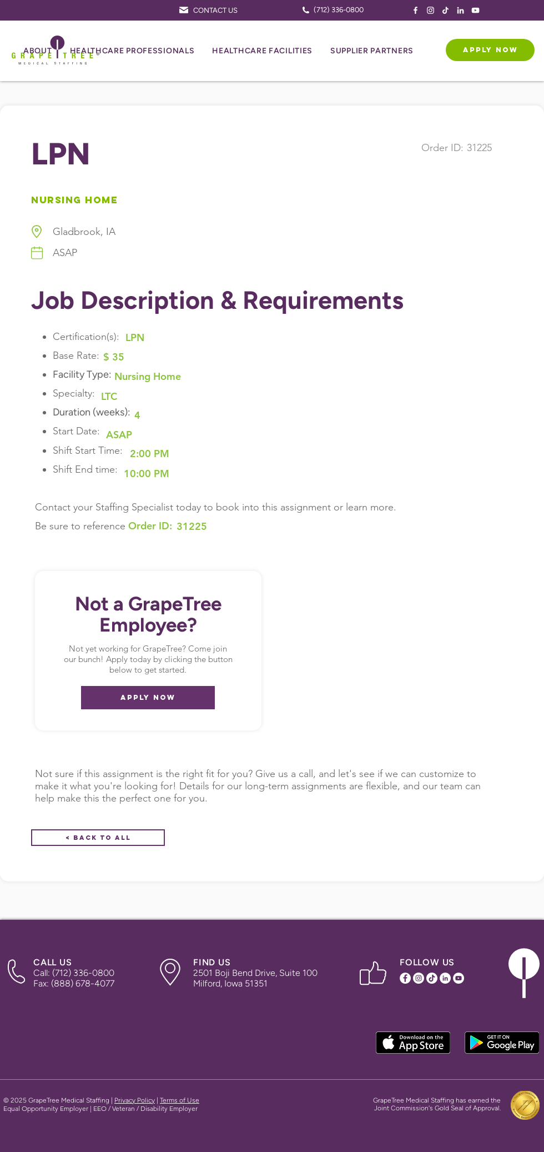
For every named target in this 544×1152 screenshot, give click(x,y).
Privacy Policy (134, 1100)
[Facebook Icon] (415, 10)
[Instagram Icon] (430, 10)
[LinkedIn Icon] (460, 10)
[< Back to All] (98, 837)
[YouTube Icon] (475, 10)
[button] (38, 51)
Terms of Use (179, 1100)
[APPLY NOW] (490, 50)
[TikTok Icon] (445, 10)
